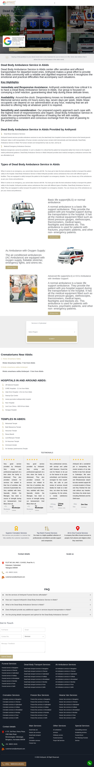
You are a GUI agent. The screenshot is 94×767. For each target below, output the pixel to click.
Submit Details (6, 657)
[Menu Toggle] (54, 3)
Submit (52, 338)
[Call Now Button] (89, 763)
